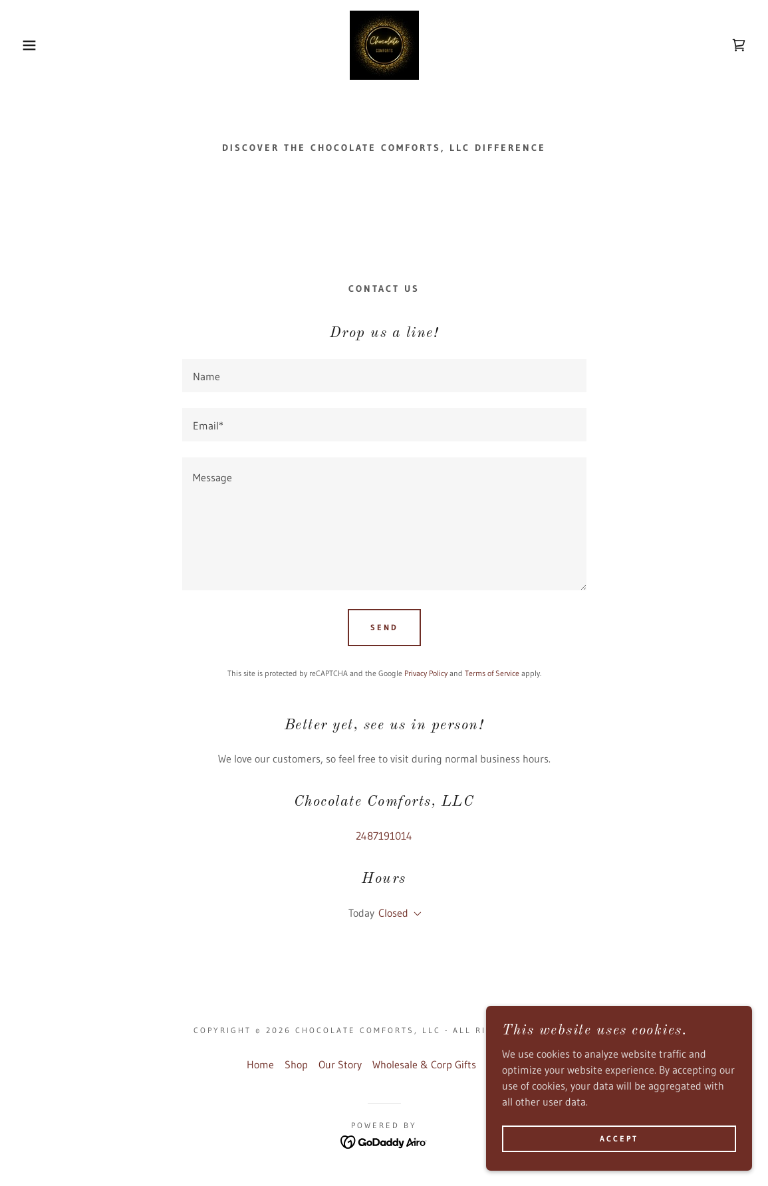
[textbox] (384, 375)
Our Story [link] (340, 1064)
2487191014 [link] (384, 835)
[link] (384, 44)
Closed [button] (393, 912)
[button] (38, 45)
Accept (619, 1138)
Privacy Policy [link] (426, 673)
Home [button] (260, 1064)
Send (384, 627)
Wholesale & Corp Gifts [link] (424, 1064)
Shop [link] (296, 1064)
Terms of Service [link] (492, 673)
